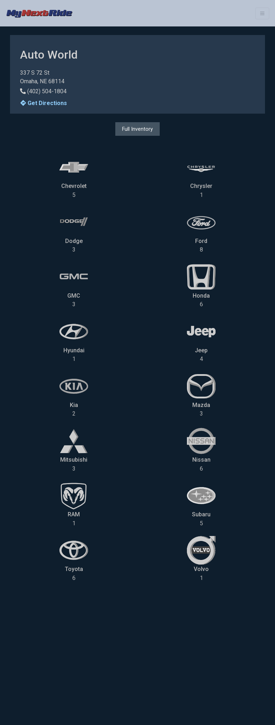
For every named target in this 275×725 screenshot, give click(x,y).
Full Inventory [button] (137, 129)
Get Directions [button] (43, 103)
